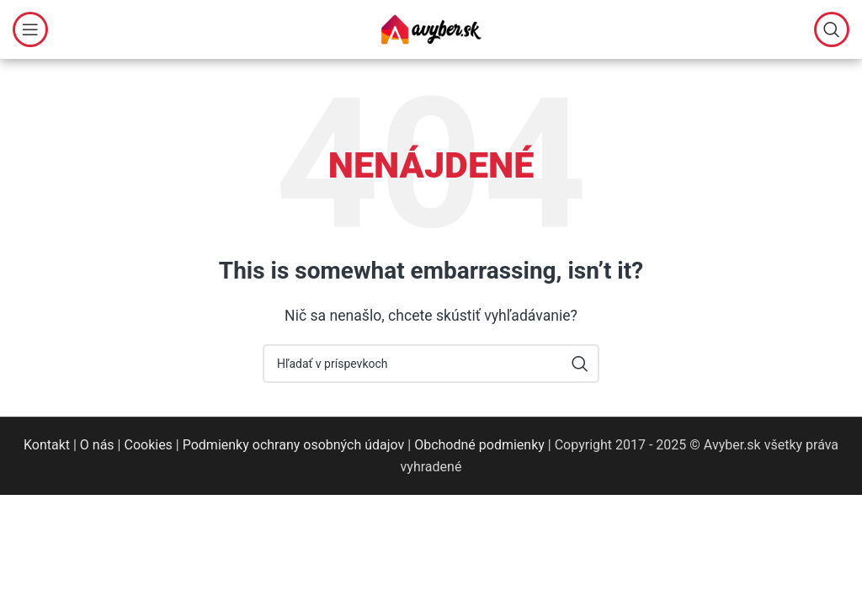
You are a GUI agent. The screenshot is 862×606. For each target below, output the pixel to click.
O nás (97, 445)
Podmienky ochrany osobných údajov (294, 445)
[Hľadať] (832, 29)
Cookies (148, 445)
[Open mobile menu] (30, 29)
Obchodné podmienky (479, 445)
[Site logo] (431, 28)
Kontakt (47, 445)
